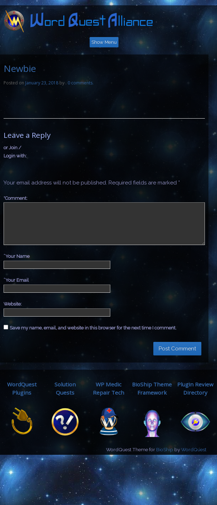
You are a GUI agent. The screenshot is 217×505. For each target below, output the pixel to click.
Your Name (17, 256)
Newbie (20, 68)
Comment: (15, 198)
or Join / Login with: (15, 151)
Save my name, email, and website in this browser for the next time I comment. (93, 327)
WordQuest (193, 449)
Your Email (17, 280)
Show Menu (104, 42)
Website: (13, 304)
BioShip (164, 449)
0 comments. (81, 83)
